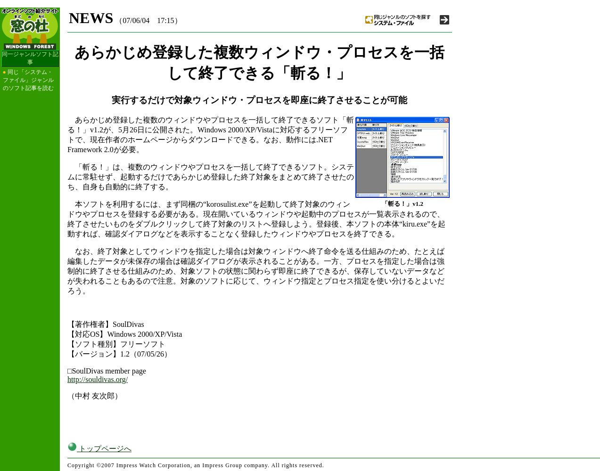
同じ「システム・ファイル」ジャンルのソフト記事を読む (28, 80)
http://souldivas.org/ (97, 379)
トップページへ (99, 449)
